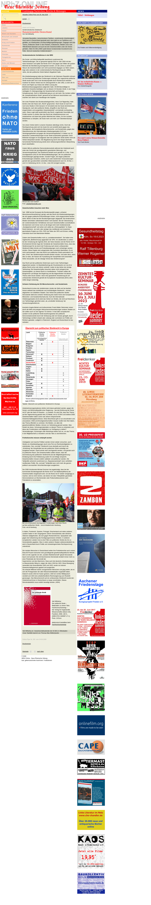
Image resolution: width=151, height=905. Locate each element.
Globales (5, 39)
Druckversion (26, 23)
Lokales (4, 28)
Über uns (5, 77)
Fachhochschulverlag (59, 624)
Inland (4, 30)
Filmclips (5, 54)
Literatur (5, 66)
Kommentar (6, 45)
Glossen (5, 48)
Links (4, 74)
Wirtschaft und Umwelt (10, 36)
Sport (4, 60)
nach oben (40, 651)
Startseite (25, 651)
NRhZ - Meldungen (86, 15)
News (4, 25)
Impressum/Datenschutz (10, 83)
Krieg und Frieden (8, 42)
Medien (4, 51)
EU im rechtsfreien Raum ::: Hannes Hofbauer (90, 83)
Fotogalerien (6, 57)
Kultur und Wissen (8, 63)
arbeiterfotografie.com (33, 204)
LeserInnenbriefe (8, 71)
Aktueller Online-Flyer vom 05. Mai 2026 (35, 15)
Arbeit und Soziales (9, 33)
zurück (24, 19)
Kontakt (4, 80)
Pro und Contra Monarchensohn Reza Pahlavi (91, 139)
